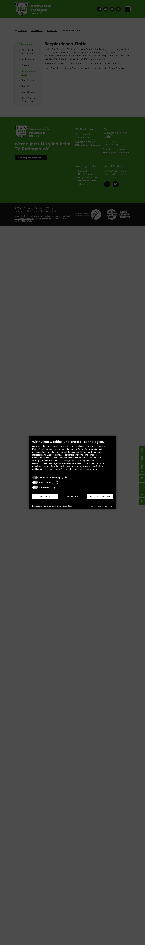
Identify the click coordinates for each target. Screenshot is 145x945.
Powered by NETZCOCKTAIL (101, 506)
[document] (72, 457)
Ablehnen (45, 496)
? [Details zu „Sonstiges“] (54, 487)
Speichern (72, 496)
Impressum (37, 506)
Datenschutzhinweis (52, 506)
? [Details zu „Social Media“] (57, 482)
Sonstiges (44, 487)
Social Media (45, 482)
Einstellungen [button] (68, 506)
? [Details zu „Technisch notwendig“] (65, 478)
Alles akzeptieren (100, 496)
